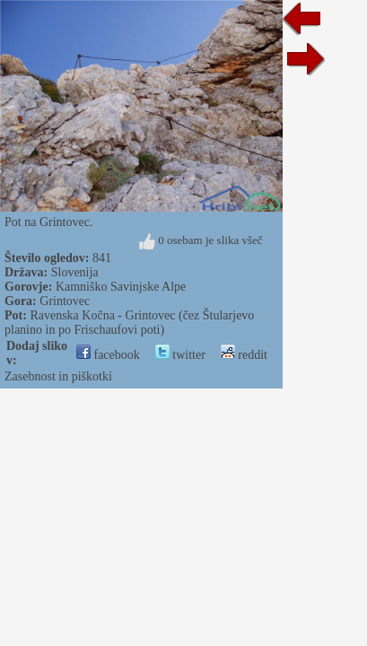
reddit (244, 355)
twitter (180, 355)
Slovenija (75, 272)
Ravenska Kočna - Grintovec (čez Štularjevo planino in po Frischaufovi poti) (129, 322)
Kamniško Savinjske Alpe (121, 286)
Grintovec (64, 301)
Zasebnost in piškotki (58, 376)
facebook (108, 355)
